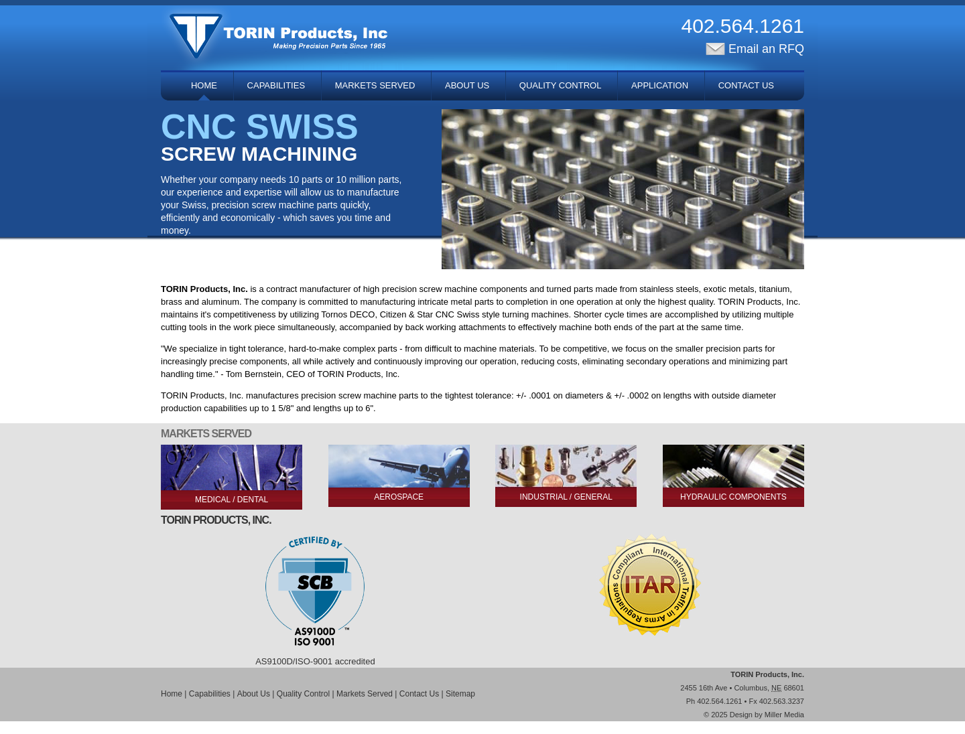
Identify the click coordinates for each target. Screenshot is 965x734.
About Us (467, 85)
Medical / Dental (231, 499)
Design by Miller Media (767, 715)
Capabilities (276, 85)
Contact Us (746, 85)
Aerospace (399, 497)
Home (204, 85)
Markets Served (375, 85)
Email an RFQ (755, 49)
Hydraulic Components (733, 497)
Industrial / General (566, 497)
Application (659, 85)
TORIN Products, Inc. (767, 674)
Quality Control (560, 85)
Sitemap (460, 694)
